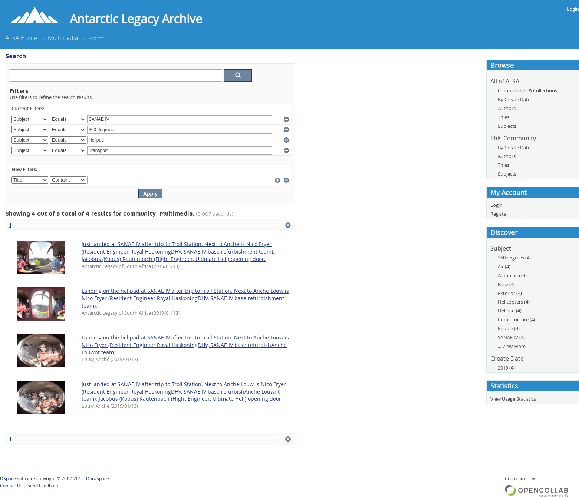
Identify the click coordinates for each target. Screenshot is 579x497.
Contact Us (11, 486)
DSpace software (17, 479)
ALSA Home (21, 38)
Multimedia (63, 38)
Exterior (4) (510, 293)
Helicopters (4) (514, 301)
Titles (503, 117)
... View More (512, 346)
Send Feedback (43, 486)
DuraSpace (97, 479)
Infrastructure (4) (516, 319)
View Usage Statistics (513, 398)
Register (499, 214)
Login (573, 9)
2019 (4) (506, 367)
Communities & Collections (527, 90)
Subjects (507, 126)
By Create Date (514, 99)
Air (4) (504, 266)
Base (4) (506, 284)
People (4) (509, 328)
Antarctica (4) (512, 275)
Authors (507, 108)
